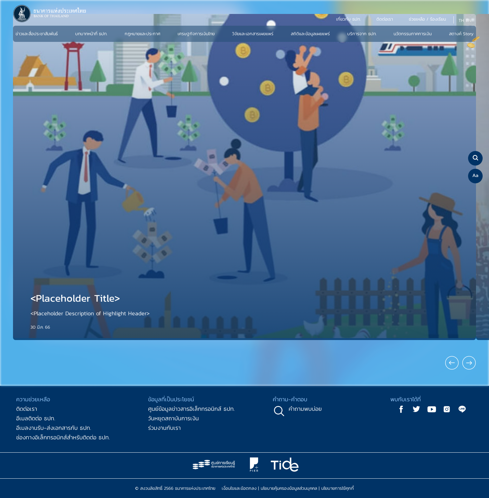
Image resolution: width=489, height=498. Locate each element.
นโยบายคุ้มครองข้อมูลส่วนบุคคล (289, 488)
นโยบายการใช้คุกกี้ (337, 488)
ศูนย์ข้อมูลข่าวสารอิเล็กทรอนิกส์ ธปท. (191, 408)
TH (461, 20)
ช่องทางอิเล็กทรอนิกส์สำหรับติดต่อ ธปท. (63, 437)
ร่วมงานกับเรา (164, 427)
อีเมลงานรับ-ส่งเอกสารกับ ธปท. (53, 427)
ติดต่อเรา (26, 408)
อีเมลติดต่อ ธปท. (35, 418)
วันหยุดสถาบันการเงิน (173, 418)
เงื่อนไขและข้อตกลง (239, 488)
